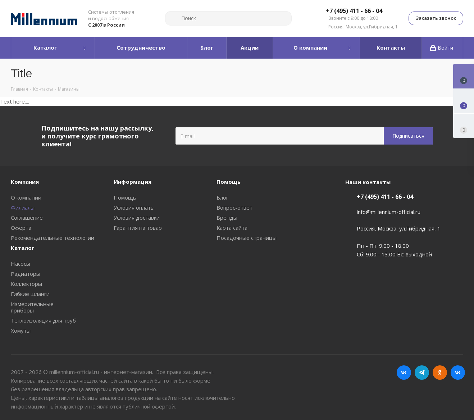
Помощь (125, 197)
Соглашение (27, 217)
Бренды (227, 217)
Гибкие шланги (30, 293)
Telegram (422, 372)
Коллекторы (26, 283)
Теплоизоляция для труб (43, 320)
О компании (26, 197)
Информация (132, 181)
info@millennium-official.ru (388, 211)
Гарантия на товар (138, 227)
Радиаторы (25, 273)
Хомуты (21, 330)
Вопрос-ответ (234, 207)
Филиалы (23, 207)
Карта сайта (232, 227)
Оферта (21, 227)
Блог (222, 197)
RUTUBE (458, 372)
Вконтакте (404, 372)
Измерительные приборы (32, 307)
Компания (25, 181)
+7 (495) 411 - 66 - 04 (354, 11)
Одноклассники (440, 372)
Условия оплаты (134, 207)
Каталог (22, 247)
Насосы (20, 263)
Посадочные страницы (247, 237)
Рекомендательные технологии (52, 237)
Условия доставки (137, 217)
